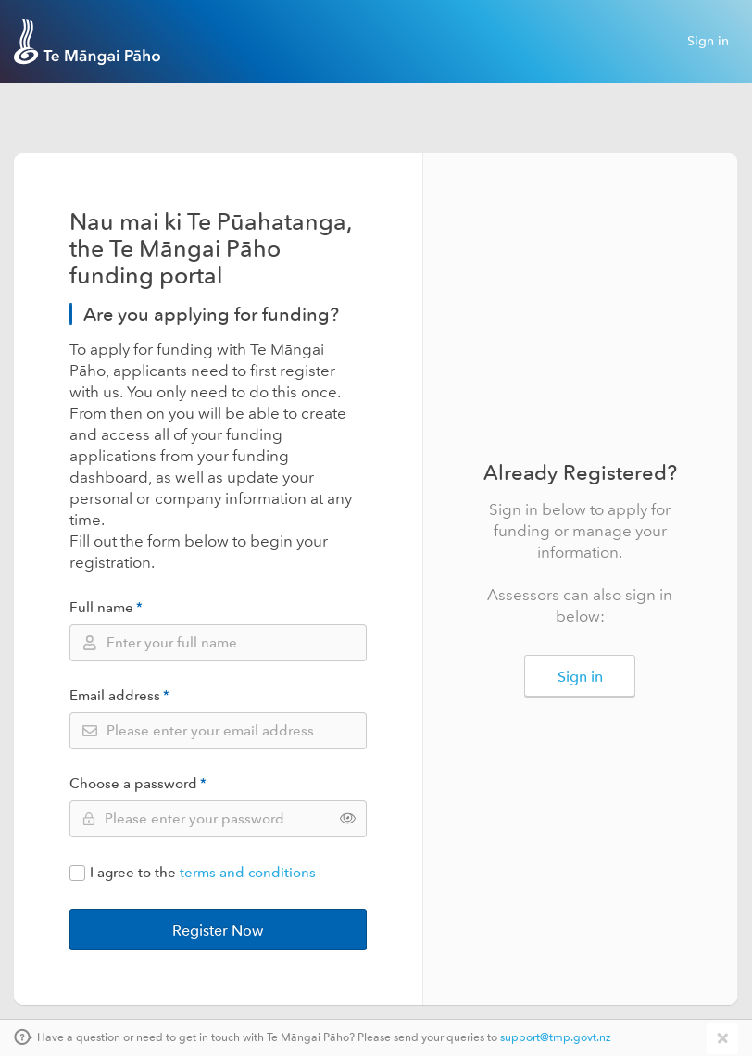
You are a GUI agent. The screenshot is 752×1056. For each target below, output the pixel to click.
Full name (106, 608)
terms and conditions (248, 873)
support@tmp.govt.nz (555, 1038)
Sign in (708, 41)
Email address (119, 696)
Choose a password (138, 784)
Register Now (217, 930)
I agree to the (192, 873)
